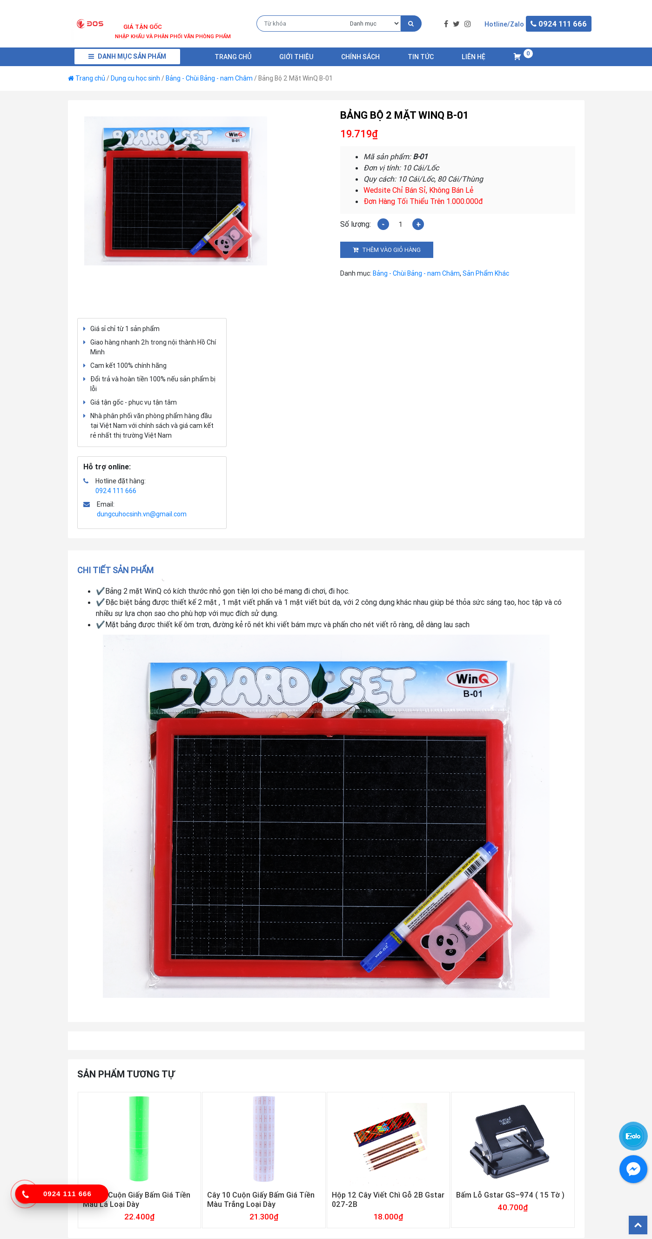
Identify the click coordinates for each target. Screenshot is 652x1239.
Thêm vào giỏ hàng (391, 250)
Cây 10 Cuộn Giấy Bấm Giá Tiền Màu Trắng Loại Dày (261, 1199)
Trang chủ (233, 57)
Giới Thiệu (296, 57)
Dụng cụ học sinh (135, 78)
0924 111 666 (115, 491)
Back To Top (638, 1225)
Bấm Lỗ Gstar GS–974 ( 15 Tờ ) (510, 1194)
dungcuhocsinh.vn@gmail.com (142, 514)
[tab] (118, 570)
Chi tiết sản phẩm (115, 570)
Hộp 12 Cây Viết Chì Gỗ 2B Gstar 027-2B (388, 1199)
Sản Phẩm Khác (486, 273)
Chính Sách (360, 57)
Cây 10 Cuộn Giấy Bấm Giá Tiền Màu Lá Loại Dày (136, 1199)
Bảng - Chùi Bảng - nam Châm (209, 78)
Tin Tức (421, 57)
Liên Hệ (473, 57)
